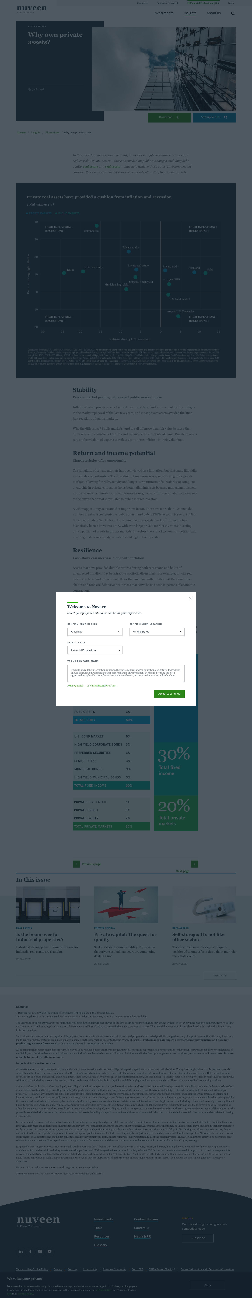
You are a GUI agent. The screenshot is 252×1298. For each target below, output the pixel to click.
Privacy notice (75, 685)
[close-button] (190, 599)
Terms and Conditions (83, 661)
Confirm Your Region (82, 624)
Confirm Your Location (146, 624)
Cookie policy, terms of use (100, 685)
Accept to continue (169, 694)
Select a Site (76, 642)
